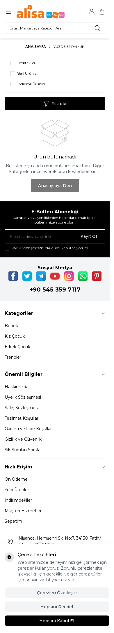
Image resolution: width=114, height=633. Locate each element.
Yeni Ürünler (17, 489)
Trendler (13, 357)
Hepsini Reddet (57, 606)
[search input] (55, 28)
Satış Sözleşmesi (21, 407)
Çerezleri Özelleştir (57, 592)
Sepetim (13, 521)
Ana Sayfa (35, 46)
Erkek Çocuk (17, 346)
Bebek (11, 325)
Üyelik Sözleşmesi (23, 397)
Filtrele (54, 104)
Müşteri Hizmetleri (23, 510)
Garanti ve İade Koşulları (29, 428)
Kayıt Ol (89, 236)
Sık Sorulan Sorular (23, 449)
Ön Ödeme (16, 479)
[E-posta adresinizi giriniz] (55, 236)
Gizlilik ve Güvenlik (23, 439)
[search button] (97, 28)
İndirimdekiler (18, 500)
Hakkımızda (16, 386)
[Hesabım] (92, 12)
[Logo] (44, 12)
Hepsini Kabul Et (57, 620)
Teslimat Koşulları (22, 418)
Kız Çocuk (15, 336)
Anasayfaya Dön (55, 185)
